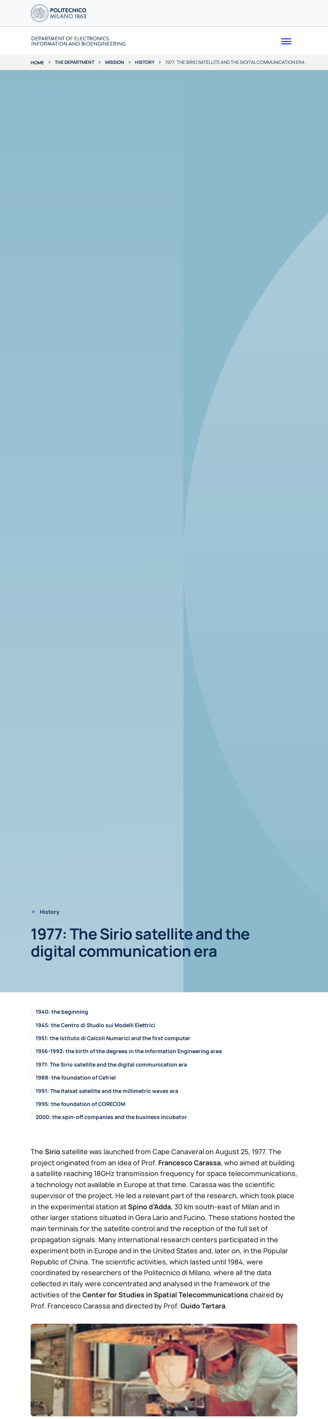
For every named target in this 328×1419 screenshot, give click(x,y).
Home (37, 62)
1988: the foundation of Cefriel (76, 1077)
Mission (114, 62)
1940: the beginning (62, 1011)
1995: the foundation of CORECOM (80, 1103)
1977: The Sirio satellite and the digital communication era (111, 1064)
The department (74, 62)
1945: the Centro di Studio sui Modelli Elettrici (95, 1025)
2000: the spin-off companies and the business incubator (111, 1117)
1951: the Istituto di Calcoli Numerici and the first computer (113, 1038)
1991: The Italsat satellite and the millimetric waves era (107, 1090)
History (144, 62)
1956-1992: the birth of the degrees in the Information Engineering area (129, 1051)
